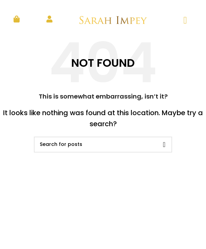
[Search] (103, 145)
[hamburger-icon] (185, 20)
